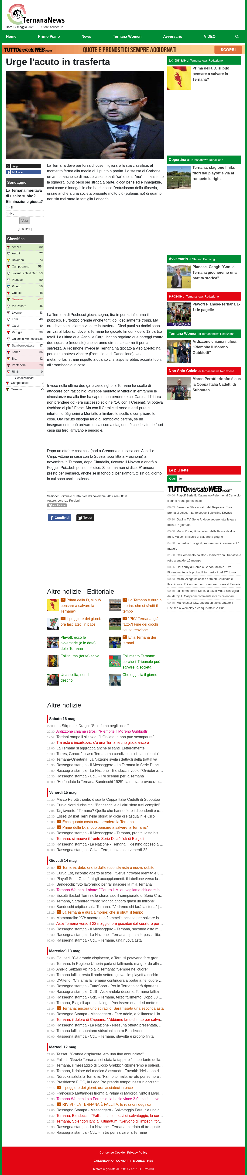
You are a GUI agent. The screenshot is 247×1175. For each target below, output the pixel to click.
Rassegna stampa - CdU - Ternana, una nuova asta (99, 940)
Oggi (172, 478)
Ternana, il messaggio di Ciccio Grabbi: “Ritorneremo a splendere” (111, 1065)
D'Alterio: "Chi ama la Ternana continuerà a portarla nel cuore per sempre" (118, 980)
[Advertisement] (204, 222)
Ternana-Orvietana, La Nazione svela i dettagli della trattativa (106, 759)
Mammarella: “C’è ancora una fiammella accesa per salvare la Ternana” (116, 918)
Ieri (181, 478)
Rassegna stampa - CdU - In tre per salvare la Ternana (102, 1132)
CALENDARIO (103, 1160)
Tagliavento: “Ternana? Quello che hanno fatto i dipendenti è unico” (111, 811)
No (12, 213)
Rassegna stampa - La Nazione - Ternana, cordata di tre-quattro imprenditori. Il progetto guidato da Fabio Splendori (152, 1127)
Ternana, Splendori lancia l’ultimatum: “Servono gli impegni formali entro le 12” (120, 1121)
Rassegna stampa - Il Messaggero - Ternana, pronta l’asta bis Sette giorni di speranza (128, 833)
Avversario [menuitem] (172, 36)
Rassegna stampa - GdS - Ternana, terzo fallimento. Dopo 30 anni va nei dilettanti (124, 997)
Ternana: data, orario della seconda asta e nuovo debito (105, 868)
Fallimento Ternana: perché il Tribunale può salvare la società (141, 661)
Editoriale (65, 496)
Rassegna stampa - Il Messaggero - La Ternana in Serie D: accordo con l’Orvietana (125, 765)
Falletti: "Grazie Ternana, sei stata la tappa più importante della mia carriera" (119, 1060)
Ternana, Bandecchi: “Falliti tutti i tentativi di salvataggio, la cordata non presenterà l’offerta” (131, 1116)
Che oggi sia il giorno (140, 675)
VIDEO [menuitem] (210, 36)
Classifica (16, 239)
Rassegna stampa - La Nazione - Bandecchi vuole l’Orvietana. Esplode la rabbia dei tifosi (130, 771)
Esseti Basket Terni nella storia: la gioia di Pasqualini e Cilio (106, 816)
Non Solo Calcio (183, 371)
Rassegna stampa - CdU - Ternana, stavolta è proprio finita (105, 1036)
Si (11, 207)
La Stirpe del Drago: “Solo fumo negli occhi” (93, 726)
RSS (150, 1160)
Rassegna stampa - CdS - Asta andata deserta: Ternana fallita (108, 992)
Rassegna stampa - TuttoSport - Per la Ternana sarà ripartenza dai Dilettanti (119, 986)
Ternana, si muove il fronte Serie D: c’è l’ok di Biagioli (100, 839)
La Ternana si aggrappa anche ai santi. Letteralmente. (101, 748)
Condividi (60, 518)
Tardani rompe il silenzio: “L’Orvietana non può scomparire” (105, 737)
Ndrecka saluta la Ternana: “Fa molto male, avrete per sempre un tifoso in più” (121, 1076)
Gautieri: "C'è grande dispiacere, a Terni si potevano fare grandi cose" (114, 958)
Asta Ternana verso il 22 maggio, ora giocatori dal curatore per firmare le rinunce (122, 923)
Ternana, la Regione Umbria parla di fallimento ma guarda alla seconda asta (119, 964)
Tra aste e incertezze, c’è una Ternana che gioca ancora (102, 743)
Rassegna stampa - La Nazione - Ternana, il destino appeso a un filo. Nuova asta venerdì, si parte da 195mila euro (151, 844)
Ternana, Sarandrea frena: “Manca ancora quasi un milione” (105, 901)
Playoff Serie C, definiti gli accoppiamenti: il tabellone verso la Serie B (114, 879)
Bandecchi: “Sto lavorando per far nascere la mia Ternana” (105, 884)
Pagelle (175, 296)
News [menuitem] (86, 36)
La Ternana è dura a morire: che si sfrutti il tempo (142, 605)
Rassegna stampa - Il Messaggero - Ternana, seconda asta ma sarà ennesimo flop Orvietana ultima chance (145, 929)
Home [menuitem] (11, 36)
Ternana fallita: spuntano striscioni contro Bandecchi (99, 1031)
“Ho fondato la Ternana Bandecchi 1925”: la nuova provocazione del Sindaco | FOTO (127, 782)
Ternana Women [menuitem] (127, 36)
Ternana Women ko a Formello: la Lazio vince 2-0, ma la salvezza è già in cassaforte (126, 1099)
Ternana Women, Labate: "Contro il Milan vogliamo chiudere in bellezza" (116, 890)
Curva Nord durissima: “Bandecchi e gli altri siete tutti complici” (108, 805)
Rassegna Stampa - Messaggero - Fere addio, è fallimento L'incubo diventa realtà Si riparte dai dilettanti (143, 1014)
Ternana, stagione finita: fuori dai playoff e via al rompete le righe (213, 173)
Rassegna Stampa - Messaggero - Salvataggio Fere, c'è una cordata (113, 1110)
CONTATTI (123, 1160)
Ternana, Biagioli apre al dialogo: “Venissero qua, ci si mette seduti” (112, 1003)
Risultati (24, 229)
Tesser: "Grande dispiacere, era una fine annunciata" (100, 1054)
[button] (24, 220)
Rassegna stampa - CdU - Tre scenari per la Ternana (100, 776)
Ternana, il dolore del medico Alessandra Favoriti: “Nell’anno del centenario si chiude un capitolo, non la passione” (150, 1071)
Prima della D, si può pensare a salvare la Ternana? (81, 605)
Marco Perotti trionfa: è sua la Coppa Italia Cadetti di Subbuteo (108, 799)
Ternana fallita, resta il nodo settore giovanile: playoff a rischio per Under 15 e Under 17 (128, 975)
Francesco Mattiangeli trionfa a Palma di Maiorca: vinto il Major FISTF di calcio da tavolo (129, 1093)
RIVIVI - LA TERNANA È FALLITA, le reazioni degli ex (104, 1104)
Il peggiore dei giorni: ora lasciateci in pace (95, 1088)
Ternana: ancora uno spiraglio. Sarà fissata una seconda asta (110, 1008)
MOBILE (139, 1160)
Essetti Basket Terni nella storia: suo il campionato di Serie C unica (112, 896)
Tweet (85, 518)
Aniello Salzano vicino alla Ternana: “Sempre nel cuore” (102, 969)
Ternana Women (183, 334)
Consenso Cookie (112, 1152)
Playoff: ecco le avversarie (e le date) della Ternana (78, 643)
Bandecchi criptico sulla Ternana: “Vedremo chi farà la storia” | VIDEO (114, 907)
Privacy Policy (137, 1152)
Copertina (177, 160)
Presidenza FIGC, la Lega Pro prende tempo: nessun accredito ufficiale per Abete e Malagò (132, 1082)
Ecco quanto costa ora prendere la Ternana (95, 822)
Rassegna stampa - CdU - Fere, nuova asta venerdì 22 (102, 850)
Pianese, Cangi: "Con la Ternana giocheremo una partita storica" (214, 272)
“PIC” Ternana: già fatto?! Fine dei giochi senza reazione (140, 624)
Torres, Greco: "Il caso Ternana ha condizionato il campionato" (107, 754)
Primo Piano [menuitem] (49, 36)
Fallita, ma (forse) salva (80, 656)
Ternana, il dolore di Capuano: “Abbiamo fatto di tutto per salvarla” (110, 1020)
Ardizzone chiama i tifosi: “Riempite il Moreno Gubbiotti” (102, 731)
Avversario (178, 259)
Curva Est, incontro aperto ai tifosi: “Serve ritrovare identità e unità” (112, 873)
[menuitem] (237, 36)
